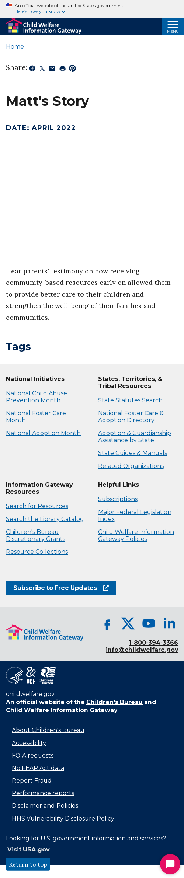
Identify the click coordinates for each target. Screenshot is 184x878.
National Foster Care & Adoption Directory (131, 417)
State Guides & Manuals (132, 453)
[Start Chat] (170, 864)
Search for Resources (37, 506)
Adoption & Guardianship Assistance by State (134, 437)
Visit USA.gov (28, 849)
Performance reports (43, 793)
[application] (92, 188)
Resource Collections (37, 551)
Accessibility (29, 742)
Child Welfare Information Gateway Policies (136, 535)
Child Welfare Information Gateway (61, 710)
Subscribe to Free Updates (61, 587)
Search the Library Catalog (45, 518)
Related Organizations (131, 465)
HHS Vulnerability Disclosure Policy (63, 818)
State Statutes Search (130, 400)
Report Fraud (32, 780)
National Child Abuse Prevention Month (36, 397)
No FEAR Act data (38, 768)
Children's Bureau (114, 702)
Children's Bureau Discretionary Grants (35, 535)
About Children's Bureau (48, 730)
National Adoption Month (43, 433)
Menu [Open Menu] (173, 31)
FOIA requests (32, 755)
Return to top (28, 864)
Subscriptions (118, 499)
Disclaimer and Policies (45, 805)
